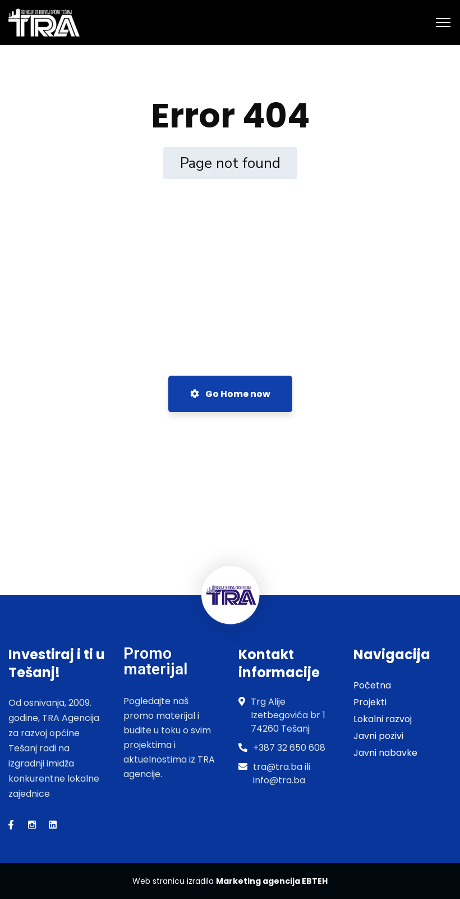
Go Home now (230, 393)
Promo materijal (155, 661)
